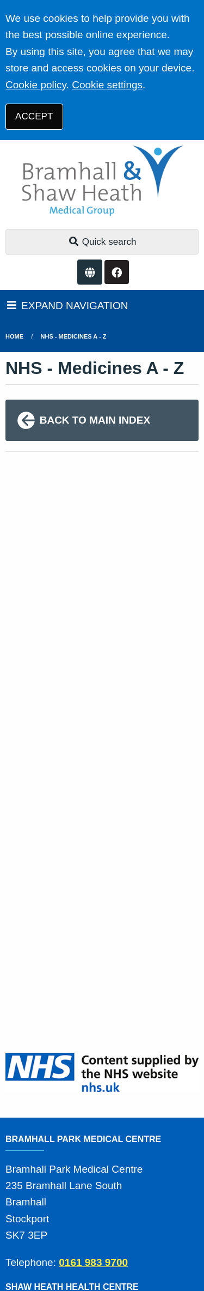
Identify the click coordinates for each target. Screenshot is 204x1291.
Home (14, 336)
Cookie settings (107, 85)
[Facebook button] (116, 272)
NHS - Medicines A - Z (74, 336)
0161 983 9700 (93, 1262)
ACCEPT (34, 116)
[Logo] (102, 182)
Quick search (102, 242)
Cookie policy (35, 85)
